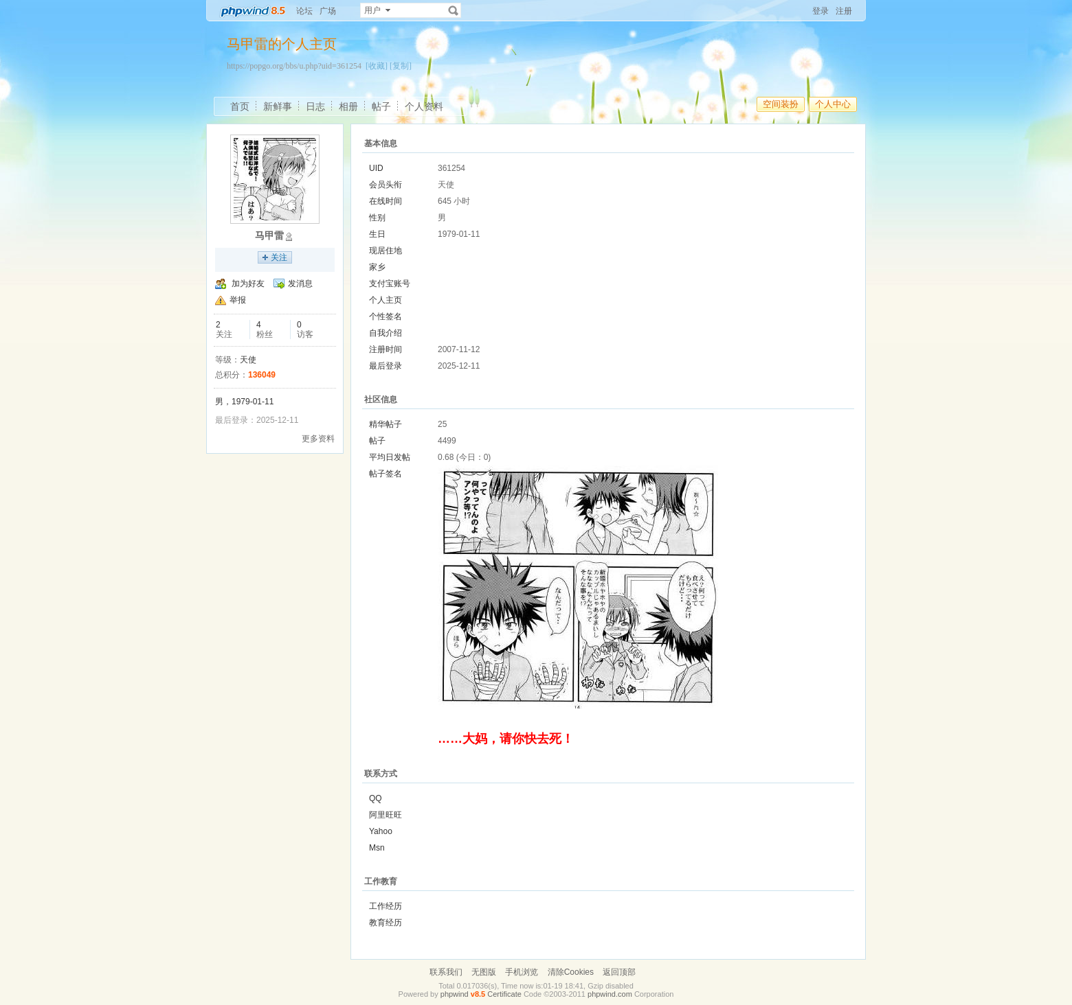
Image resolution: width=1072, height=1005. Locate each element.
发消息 (300, 283)
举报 (238, 300)
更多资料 (318, 438)
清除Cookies (571, 972)
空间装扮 (781, 104)
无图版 (483, 972)
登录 (820, 11)
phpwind (454, 994)
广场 (328, 11)
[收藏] (377, 66)
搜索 (453, 10)
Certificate (504, 994)
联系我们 (445, 972)
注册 (844, 11)
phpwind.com (610, 994)
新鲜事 (277, 106)
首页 (239, 106)
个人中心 (833, 104)
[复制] (401, 66)
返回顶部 (619, 972)
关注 (279, 257)
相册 (348, 106)
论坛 (304, 11)
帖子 (381, 106)
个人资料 (424, 106)
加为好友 (248, 283)
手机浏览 (521, 972)
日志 (315, 106)
